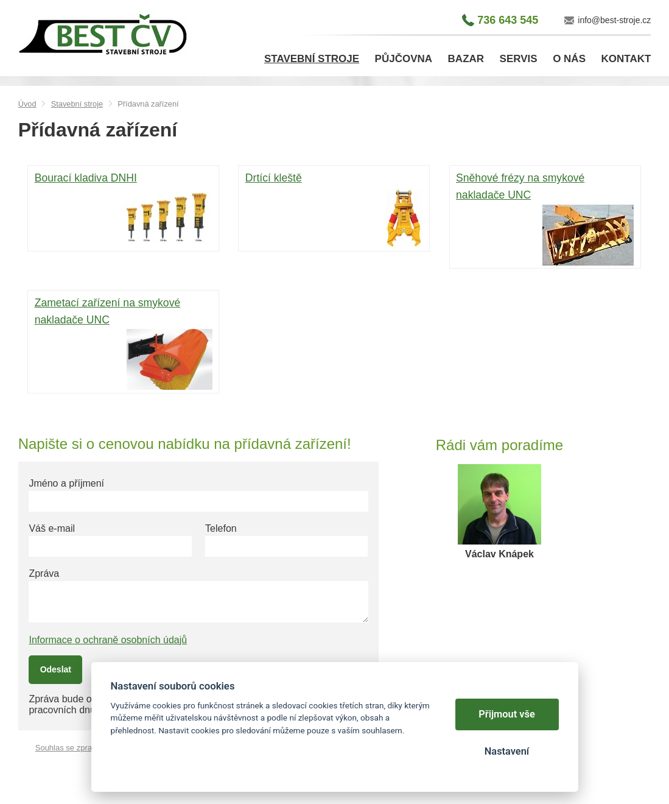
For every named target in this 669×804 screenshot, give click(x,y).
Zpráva (44, 573)
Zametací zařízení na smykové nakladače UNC (123, 343)
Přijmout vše (506, 714)
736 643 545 (507, 20)
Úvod (27, 103)
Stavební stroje (77, 103)
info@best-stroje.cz (614, 20)
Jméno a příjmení (66, 483)
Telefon (221, 528)
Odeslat (55, 669)
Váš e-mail (52, 528)
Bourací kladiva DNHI (123, 209)
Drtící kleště (334, 209)
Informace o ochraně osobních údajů (108, 640)
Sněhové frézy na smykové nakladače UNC (545, 218)
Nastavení (507, 751)
